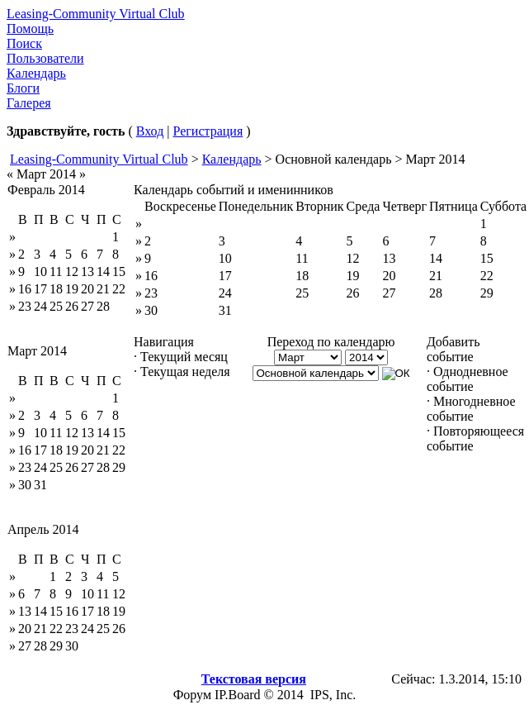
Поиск (24, 43)
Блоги (23, 88)
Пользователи (45, 58)
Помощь (30, 28)
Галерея (29, 103)
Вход (150, 131)
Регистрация (207, 131)
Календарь (36, 73)
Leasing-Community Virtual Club (96, 14)
